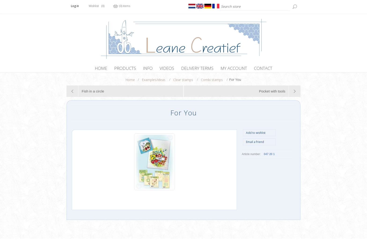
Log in (75, 6)
